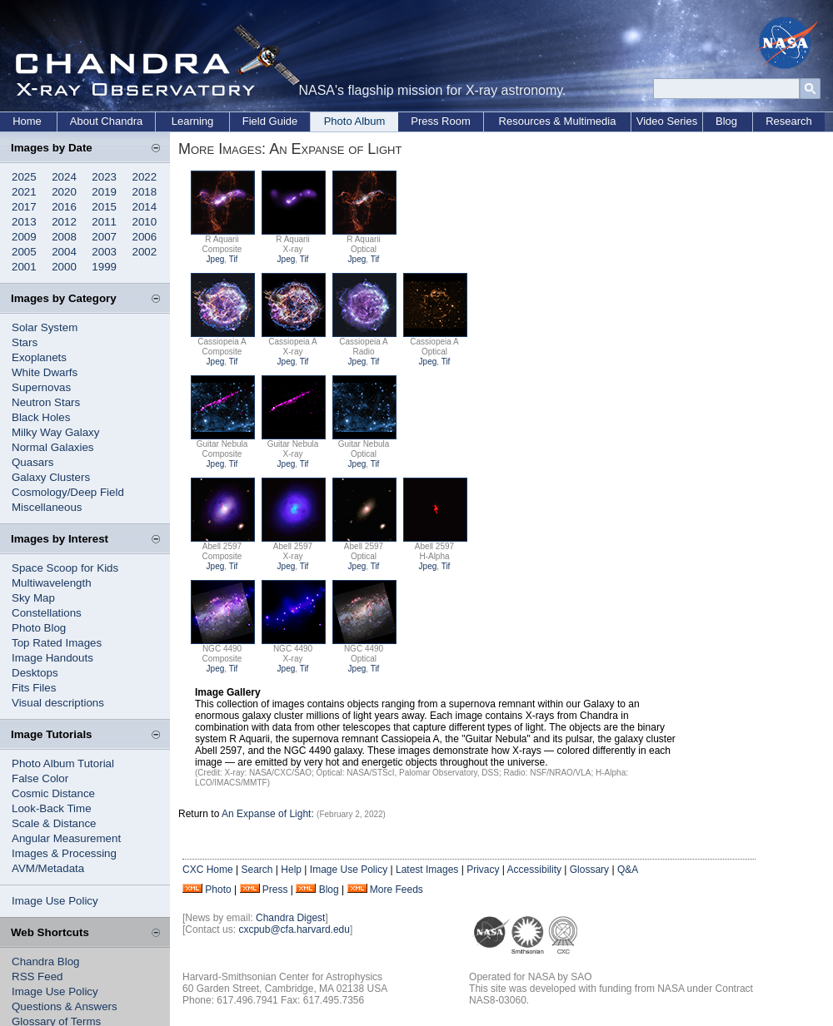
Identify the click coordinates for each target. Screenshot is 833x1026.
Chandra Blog (46, 961)
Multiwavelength (52, 583)
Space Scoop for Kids (65, 568)
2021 (24, 192)
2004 (64, 251)
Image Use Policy (55, 901)
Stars (24, 342)
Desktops (35, 673)
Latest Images (427, 869)
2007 (104, 236)
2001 (24, 266)
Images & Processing (64, 853)
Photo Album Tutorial (63, 763)
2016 (64, 207)
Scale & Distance (54, 823)
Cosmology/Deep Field (68, 492)
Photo (218, 889)
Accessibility (534, 869)
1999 (104, 266)
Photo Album (355, 121)
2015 (104, 207)
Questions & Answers (64, 1006)
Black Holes (41, 417)
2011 (104, 222)
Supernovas (41, 387)
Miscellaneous (47, 507)
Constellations (47, 613)
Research (789, 121)
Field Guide (269, 121)
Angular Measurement (66, 838)
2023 (104, 177)
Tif (233, 259)
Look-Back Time (52, 808)
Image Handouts (52, 658)
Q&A (627, 869)
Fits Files (34, 688)
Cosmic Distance (53, 793)
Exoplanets (39, 357)
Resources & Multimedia (557, 121)
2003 (104, 251)
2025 (24, 177)
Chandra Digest (290, 918)
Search (256, 869)
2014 (144, 207)
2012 (64, 222)
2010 (144, 222)
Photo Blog (39, 628)
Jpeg (216, 259)
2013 (24, 222)
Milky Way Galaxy (55, 432)
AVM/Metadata (48, 868)
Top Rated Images (57, 643)
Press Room (441, 121)
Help (291, 869)
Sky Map (33, 598)
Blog (726, 121)
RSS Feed (37, 976)
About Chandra (106, 121)
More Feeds (396, 889)
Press (275, 889)
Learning (193, 121)
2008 (64, 236)
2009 (24, 236)
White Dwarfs (44, 372)
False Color (40, 778)
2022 (144, 177)
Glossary (589, 869)
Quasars (32, 462)
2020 (64, 192)
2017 (24, 207)
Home (27, 121)
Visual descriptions (58, 702)
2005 (24, 251)
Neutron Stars (46, 402)
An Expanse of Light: (269, 814)
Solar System (44, 327)
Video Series (666, 121)
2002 (144, 251)
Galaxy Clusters (51, 477)
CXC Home (207, 869)
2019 (104, 192)
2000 (64, 266)
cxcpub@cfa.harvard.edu (294, 929)
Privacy (482, 869)
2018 (144, 192)
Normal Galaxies (53, 447)
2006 (144, 236)
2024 (64, 177)
